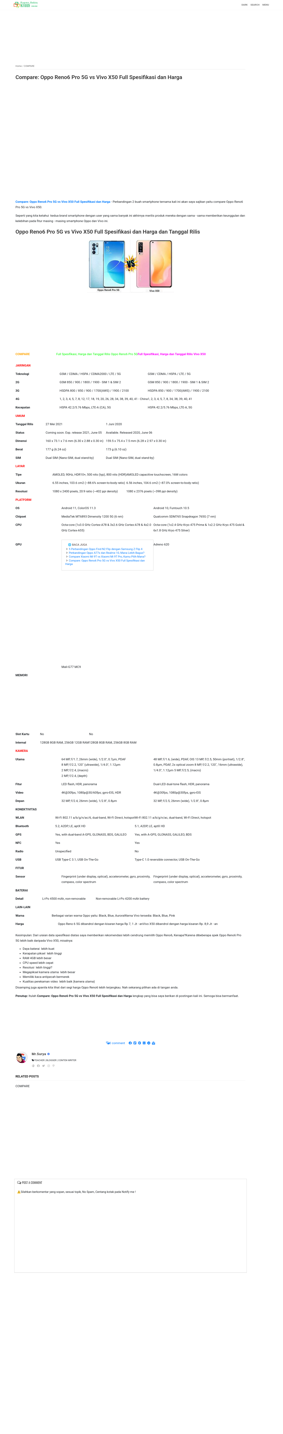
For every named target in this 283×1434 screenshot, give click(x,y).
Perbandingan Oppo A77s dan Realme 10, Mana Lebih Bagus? (93, 642)
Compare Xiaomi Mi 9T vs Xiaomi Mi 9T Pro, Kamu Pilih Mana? (97, 649)
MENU (240, 4)
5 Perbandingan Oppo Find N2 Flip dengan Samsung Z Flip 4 (95, 635)
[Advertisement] (141, 35)
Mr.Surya (64, 1214)
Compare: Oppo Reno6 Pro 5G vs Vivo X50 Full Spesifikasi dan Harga (97, 79)
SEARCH (229, 4)
